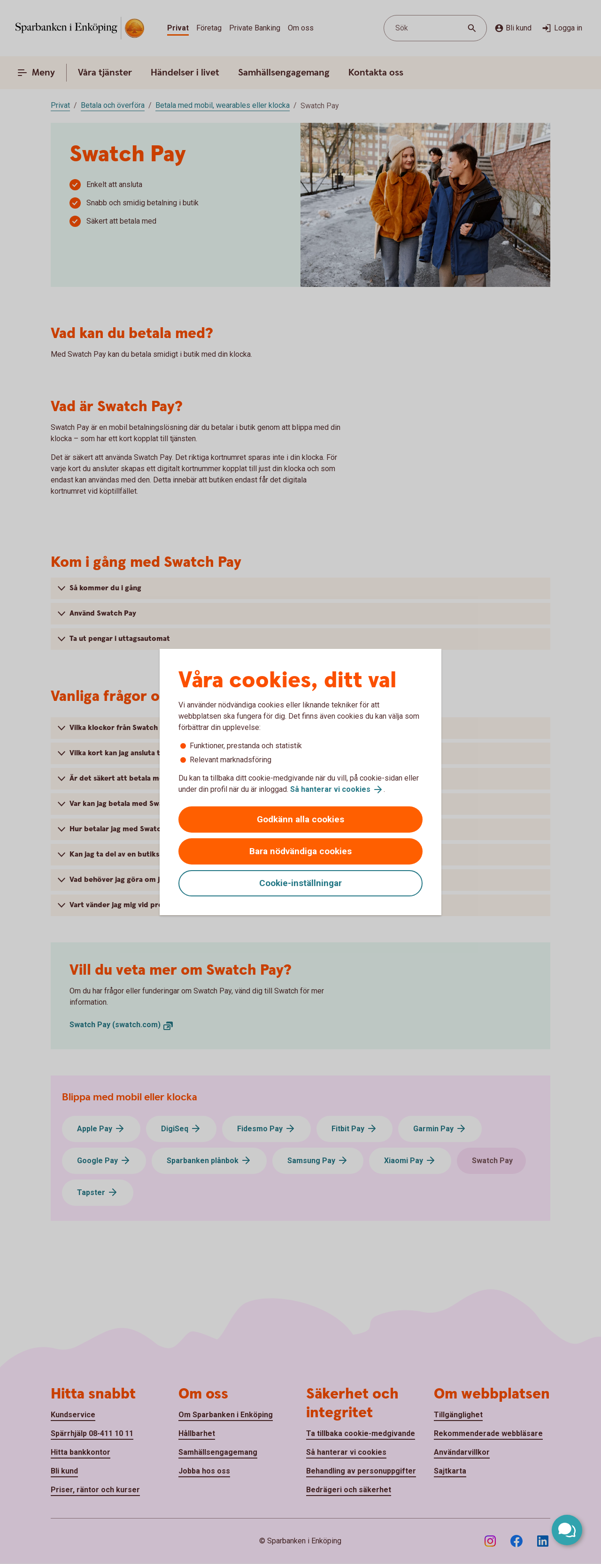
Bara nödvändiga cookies (300, 851)
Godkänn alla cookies (300, 819)
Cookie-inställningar (300, 883)
